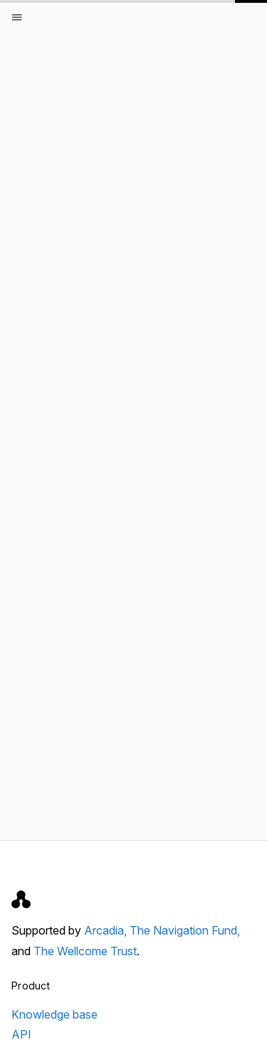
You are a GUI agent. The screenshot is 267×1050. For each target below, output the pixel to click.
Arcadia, (107, 930)
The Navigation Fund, (185, 930)
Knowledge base (54, 1014)
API (21, 1034)
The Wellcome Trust (85, 951)
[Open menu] (17, 17)
